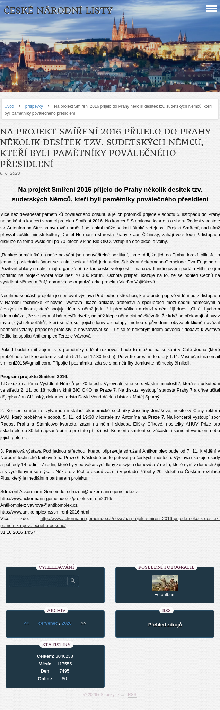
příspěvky (34, 106)
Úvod (9, 106)
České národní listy (58, 10)
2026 (67, 623)
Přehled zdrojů (165, 625)
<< (26, 623)
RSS (132, 694)
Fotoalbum (165, 594)
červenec (48, 623)
